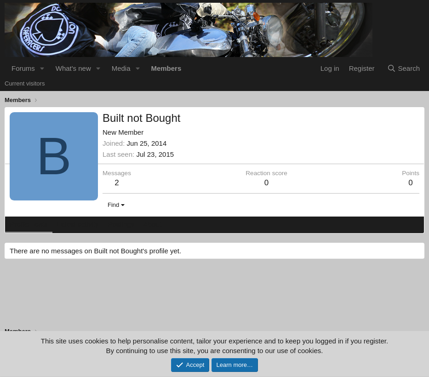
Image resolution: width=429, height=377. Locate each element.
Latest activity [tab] (78, 224)
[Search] (403, 68)
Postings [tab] (121, 224)
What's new (73, 68)
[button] (42, 68)
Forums (23, 68)
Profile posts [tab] (29, 224)
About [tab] (152, 224)
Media (121, 68)
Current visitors (25, 83)
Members (166, 68)
